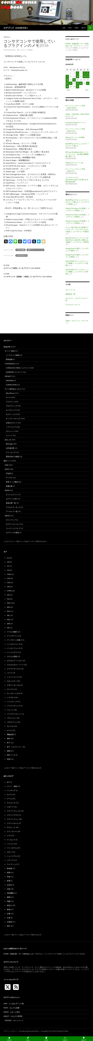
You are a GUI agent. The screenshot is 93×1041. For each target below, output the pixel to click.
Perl (8, 599)
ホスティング (11, 414)
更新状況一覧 (70, 294)
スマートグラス (13, 815)
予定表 (8, 473)
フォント (10, 710)
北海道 (9, 922)
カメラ (9, 794)
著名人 (9, 905)
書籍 (8, 897)
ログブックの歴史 (12, 533)
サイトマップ (70, 290)
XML (8, 624)
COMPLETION (11, 385)
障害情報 (9, 359)
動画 (8, 909)
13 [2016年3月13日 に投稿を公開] (88, 76)
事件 (8, 739)
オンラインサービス (13, 418)
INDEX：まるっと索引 (12, 1012)
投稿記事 (75, 44)
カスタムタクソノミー (15, 665)
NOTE (70, 28)
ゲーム (9, 799)
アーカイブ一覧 (11, 511)
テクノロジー (12, 831)
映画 (8, 872)
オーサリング (11, 410)
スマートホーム (13, 823)
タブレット (11, 827)
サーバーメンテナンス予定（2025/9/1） (75, 170)
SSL (8, 615)
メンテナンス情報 (12, 355)
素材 (8, 751)
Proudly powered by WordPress (29, 1031)
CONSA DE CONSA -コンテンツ (18, 368)
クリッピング (11, 452)
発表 (8, 759)
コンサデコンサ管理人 (26, 50)
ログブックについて (13, 524)
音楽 (8, 877)
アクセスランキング (72, 305)
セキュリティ (12, 681)
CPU (8, 578)
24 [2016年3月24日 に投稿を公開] (77, 83)
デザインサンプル (13, 685)
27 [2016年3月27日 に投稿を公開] (88, 83)
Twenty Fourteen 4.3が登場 (75, 221)
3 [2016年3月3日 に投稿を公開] (77, 73)
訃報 (8, 914)
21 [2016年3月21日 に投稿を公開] (67, 83)
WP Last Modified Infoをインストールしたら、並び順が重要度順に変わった (77, 154)
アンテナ (9, 478)
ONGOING (10, 380)
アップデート (12, 636)
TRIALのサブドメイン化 (74, 163)
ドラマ (9, 836)
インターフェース (13, 648)
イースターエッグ (13, 644)
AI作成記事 (10, 448)
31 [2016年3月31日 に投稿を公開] (77, 87)
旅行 (8, 926)
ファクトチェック (13, 706)
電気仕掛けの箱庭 (12, 457)
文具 (8, 918)
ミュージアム (12, 856)
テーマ (8, 397)
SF (8, 782)
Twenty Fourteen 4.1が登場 (75, 208)
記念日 (9, 885)
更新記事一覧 (11, 503)
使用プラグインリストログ (35, 250)
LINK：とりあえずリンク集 (14, 1004)
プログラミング (11, 406)
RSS (8, 607)
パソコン (10, 844)
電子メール (11, 755)
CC (8, 566)
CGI (8, 570)
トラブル (10, 697)
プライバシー (12, 718)
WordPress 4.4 (22, 255)
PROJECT (8, 376)
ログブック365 (11, 499)
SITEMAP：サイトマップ (14, 1020)
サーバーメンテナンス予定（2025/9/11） (75, 130)
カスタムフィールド (14, 661)
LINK (63, 28)
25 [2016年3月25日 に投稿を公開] (81, 83)
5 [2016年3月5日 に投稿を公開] (84, 73)
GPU (8, 587)
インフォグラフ (13, 652)
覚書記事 (9, 486)
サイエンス (11, 803)
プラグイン (7, 37)
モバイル (10, 726)
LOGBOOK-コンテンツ (14, 372)
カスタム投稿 (12, 656)
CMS (9, 574)
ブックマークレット (14, 714)
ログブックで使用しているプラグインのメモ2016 (31, 266)
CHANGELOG (10, 364)
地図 (8, 901)
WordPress (10, 393)
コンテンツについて (13, 528)
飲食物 (9, 868)
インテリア (11, 790)
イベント (9, 435)
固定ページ (8, 461)
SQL (8, 619)
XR (8, 628)
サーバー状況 (10, 351)
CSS (8, 582)
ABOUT (83, 28)
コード (9, 673)
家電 (8, 881)
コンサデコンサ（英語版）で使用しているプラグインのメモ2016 (31, 275)
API (8, 562)
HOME (68, 44)
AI (8, 558)
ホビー (9, 852)
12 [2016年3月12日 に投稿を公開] (84, 76)
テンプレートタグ (13, 693)
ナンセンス (11, 840)
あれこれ (8, 440)
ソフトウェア (11, 427)
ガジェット (10, 431)
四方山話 (9, 444)
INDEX (76, 28)
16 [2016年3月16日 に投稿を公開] (74, 80)
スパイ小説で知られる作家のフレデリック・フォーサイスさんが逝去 (77, 229)
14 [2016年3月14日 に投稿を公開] (67, 80)
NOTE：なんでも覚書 (11, 1008)
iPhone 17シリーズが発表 (74, 137)
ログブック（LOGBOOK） (16, 28)
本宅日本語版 (21, 250)
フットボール (12, 848)
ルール (9, 730)
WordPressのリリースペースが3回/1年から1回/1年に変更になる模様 (77, 240)
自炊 (8, 889)
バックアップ (12, 702)
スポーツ (10, 807)
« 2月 (68, 90)
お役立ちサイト (11, 423)
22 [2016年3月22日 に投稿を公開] (71, 83)
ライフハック (12, 864)
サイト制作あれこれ (12, 389)
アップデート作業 (13, 640)
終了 (8, 743)
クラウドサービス (13, 669)
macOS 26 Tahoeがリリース (75, 123)
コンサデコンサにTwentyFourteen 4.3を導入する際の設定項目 (76, 179)
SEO (8, 611)
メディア (10, 860)
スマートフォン (13, 819)
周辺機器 (10, 893)
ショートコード (13, 677)
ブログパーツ (12, 722)
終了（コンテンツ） (14, 747)
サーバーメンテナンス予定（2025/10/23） (75, 107)
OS (8, 595)
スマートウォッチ (13, 811)
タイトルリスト (11, 495)
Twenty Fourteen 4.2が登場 (75, 215)
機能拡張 (10, 734)
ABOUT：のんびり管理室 (13, 1016)
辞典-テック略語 (12, 482)
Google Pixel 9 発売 (72, 248)
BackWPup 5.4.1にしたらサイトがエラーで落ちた (77, 145)
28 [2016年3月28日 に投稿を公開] (67, 87)
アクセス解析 (12, 632)
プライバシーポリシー (11, 1031)
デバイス (10, 689)
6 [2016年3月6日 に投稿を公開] (87, 73)
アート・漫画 (12, 786)
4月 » (87, 90)
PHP (8, 603)
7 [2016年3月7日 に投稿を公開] (67, 76)
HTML (9, 591)
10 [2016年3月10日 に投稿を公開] (77, 76)
